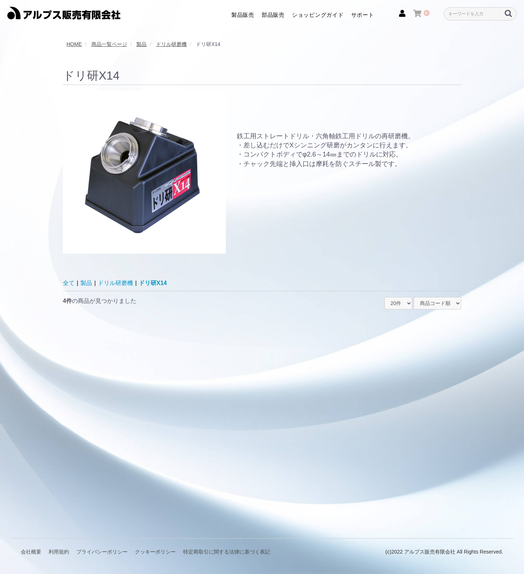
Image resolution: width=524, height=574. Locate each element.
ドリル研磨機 (115, 283)
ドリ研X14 (153, 283)
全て (69, 283)
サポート (362, 15)
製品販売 (242, 15)
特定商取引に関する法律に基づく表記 (226, 552)
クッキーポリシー (155, 552)
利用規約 (59, 552)
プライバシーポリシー (102, 552)
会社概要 (31, 552)
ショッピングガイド (318, 15)
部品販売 (273, 15)
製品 (86, 283)
